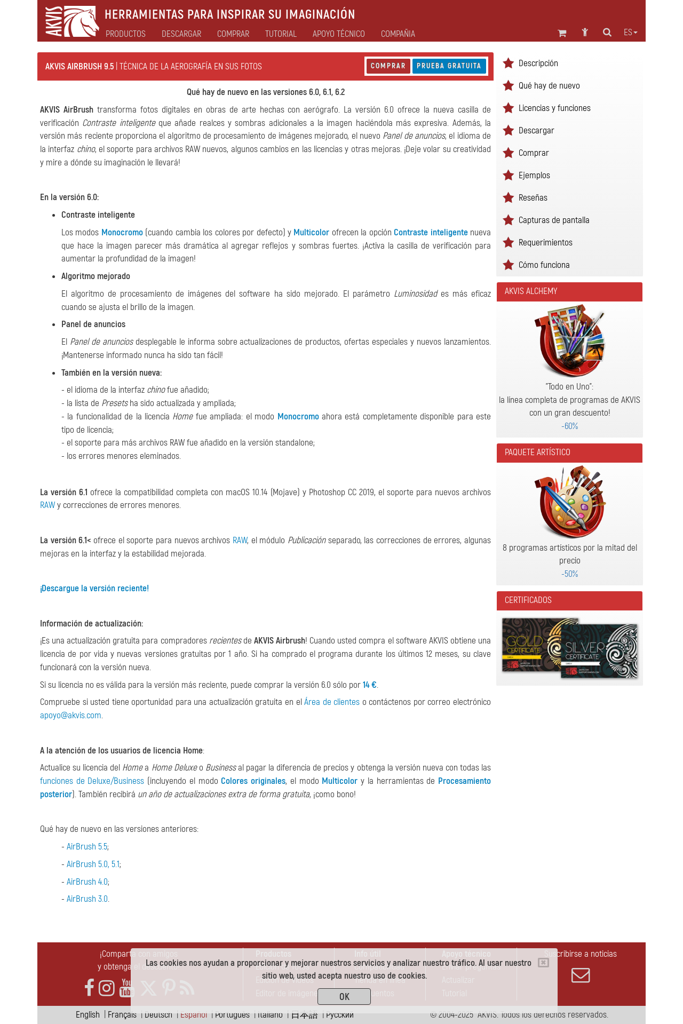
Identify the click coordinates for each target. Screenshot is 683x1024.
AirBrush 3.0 (87, 898)
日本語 (304, 1014)
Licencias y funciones (555, 108)
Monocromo (122, 232)
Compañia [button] (398, 34)
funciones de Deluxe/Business (92, 781)
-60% (569, 426)
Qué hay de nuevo (549, 85)
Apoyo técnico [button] (339, 34)
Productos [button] (126, 34)
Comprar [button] (233, 34)
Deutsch (158, 1014)
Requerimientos (546, 242)
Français (122, 1014)
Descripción (538, 63)
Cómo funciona (544, 265)
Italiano (270, 1014)
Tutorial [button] (281, 34)
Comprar (388, 65)
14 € (370, 684)
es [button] (631, 32)
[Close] (543, 963)
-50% (569, 574)
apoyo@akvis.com (70, 715)
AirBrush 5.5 (87, 846)
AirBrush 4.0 (87, 881)
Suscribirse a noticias (580, 966)
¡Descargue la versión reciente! (94, 588)
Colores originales (253, 781)
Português (232, 1014)
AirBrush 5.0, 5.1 (93, 864)
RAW (47, 505)
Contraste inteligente (430, 232)
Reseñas (533, 197)
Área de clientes (332, 702)
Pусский (340, 1014)
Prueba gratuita (449, 65)
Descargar (181, 34)
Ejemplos (534, 175)
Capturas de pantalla (554, 220)
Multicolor (311, 232)
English (88, 1014)
